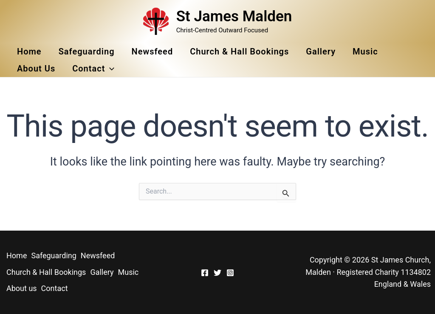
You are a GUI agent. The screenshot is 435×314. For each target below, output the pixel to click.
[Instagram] (230, 273)
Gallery (321, 51)
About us (36, 68)
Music (365, 51)
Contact (93, 68)
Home (29, 51)
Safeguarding (87, 51)
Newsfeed (152, 51)
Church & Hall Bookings (239, 51)
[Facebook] (205, 273)
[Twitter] (217, 273)
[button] (109, 68)
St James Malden (234, 16)
